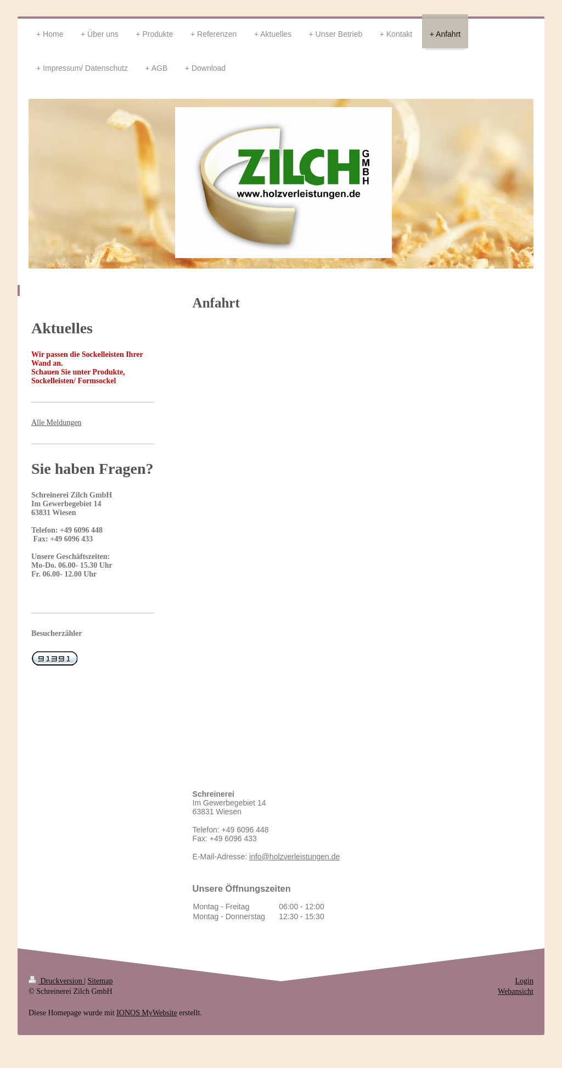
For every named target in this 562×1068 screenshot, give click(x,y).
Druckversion (56, 981)
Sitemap (100, 981)
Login (524, 981)
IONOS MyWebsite (146, 1013)
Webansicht (515, 991)
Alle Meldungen (56, 422)
